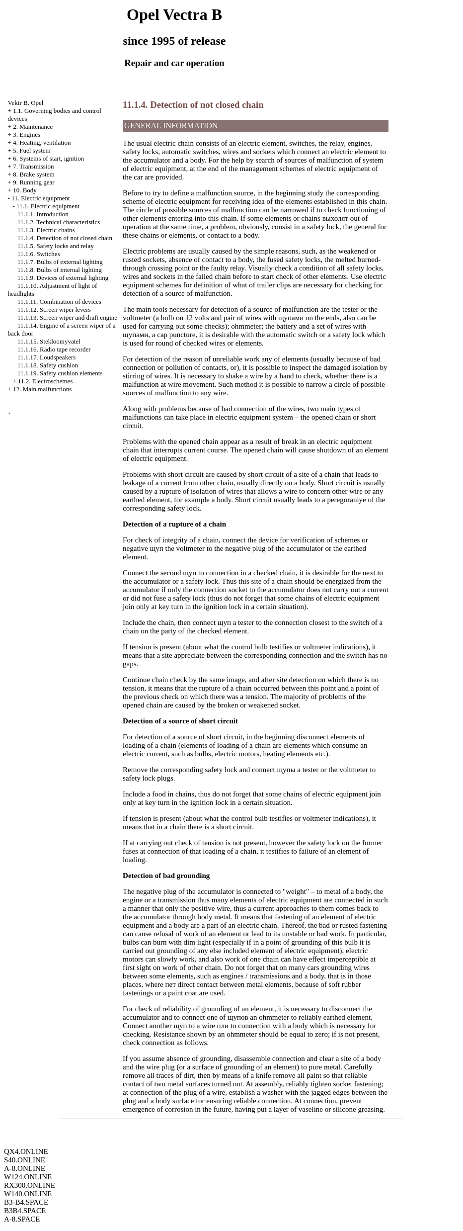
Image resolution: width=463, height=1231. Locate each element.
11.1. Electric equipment (47, 206)
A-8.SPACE (22, 1219)
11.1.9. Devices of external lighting (62, 277)
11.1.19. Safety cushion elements (59, 373)
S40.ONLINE (24, 1160)
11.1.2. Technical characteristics (58, 222)
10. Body (25, 190)
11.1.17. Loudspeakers (46, 357)
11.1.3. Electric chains (46, 230)
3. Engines (26, 134)
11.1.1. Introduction (43, 214)
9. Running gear (33, 182)
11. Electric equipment (40, 198)
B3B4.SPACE (25, 1211)
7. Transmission (33, 166)
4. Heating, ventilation (42, 142)
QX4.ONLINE (26, 1151)
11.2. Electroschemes (45, 381)
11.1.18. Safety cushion (47, 365)
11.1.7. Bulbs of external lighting (60, 261)
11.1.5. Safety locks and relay (55, 246)
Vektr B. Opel (26, 102)
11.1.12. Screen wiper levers (54, 309)
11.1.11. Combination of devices (59, 301)
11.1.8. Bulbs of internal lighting (59, 269)
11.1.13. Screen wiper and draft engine (67, 317)
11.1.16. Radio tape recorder (54, 349)
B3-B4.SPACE (26, 1202)
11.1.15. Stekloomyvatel (48, 341)
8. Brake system (33, 174)
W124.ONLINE (28, 1177)
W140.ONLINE (28, 1194)
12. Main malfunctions (42, 389)
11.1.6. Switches (38, 254)
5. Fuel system (31, 150)
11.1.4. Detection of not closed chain (64, 238)
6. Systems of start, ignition (48, 158)
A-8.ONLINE (24, 1168)
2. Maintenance (33, 126)
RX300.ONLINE (29, 1185)
